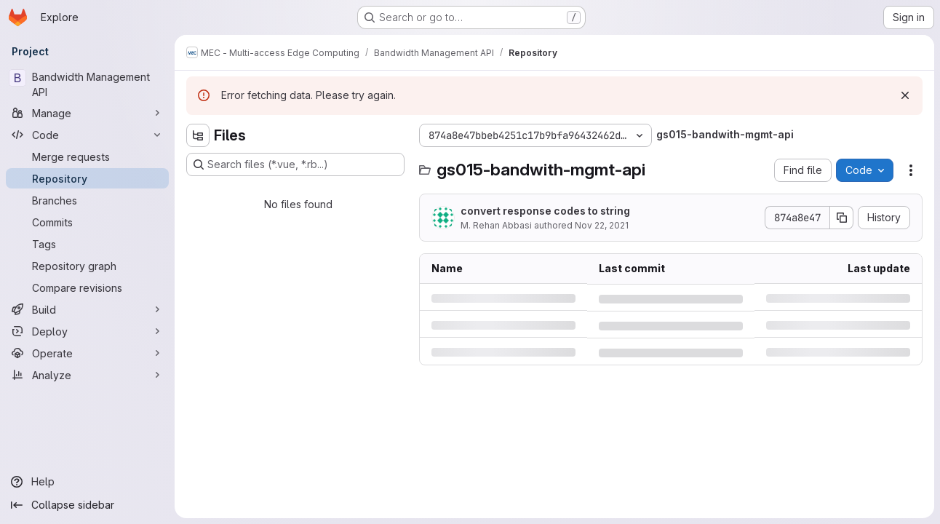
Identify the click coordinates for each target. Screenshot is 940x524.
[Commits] (87, 222)
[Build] (87, 309)
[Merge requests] (87, 156)
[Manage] (87, 113)
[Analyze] (87, 375)
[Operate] (87, 353)
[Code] (87, 134)
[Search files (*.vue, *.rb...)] (295, 164)
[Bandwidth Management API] (87, 84)
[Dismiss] (905, 95)
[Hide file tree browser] (198, 135)
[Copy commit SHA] (841, 217)
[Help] (87, 482)
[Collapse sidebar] (87, 505)
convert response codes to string (545, 211)
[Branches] (87, 200)
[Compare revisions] (87, 287)
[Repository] (87, 178)
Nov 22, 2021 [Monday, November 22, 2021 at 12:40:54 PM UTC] (602, 225)
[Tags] (87, 244)
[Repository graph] (87, 265)
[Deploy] (87, 331)
